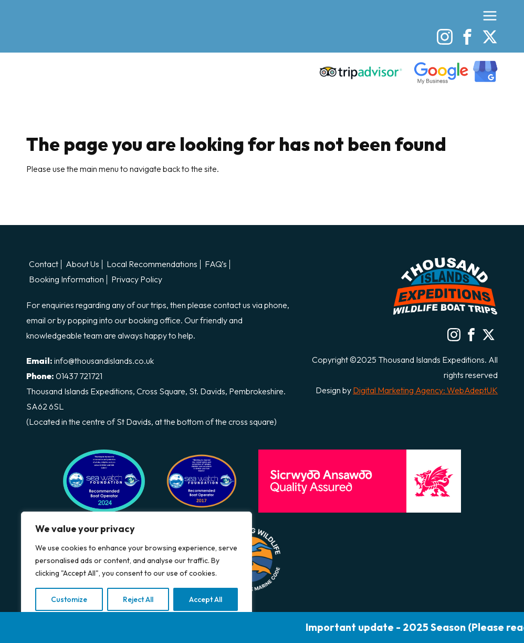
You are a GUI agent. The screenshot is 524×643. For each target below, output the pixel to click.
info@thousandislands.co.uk (104, 360)
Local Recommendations (152, 264)
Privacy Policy (136, 279)
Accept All (205, 599)
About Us (82, 264)
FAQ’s (216, 264)
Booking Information (66, 279)
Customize (69, 599)
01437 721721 (79, 376)
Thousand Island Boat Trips (84, 43)
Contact (43, 264)
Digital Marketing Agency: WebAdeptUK (425, 390)
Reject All (138, 599)
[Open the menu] (490, 16)
